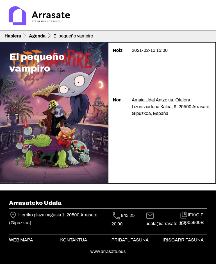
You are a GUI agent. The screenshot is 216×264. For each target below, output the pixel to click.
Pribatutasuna (130, 240)
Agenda (37, 36)
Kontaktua (73, 240)
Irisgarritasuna (183, 240)
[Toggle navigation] (204, 16)
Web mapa (21, 240)
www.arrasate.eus (108, 251)
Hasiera (12, 36)
